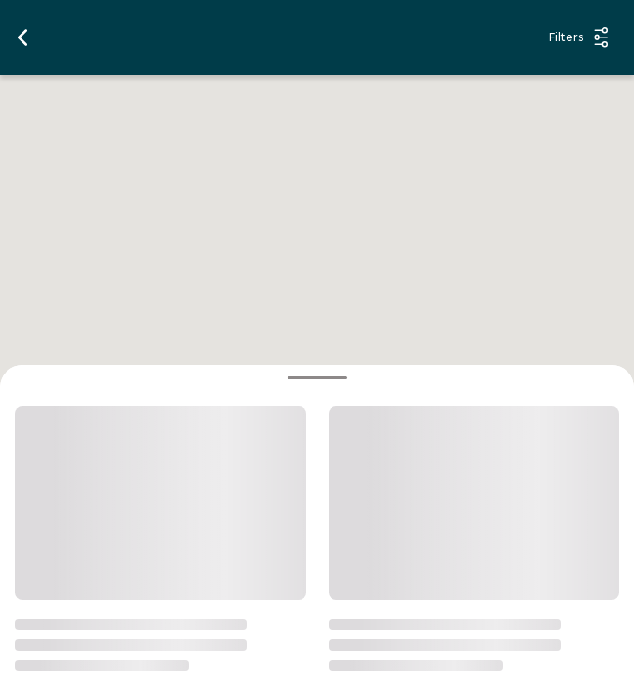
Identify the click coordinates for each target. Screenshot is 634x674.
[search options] (291, 37)
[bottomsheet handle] (317, 377)
